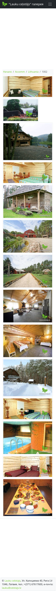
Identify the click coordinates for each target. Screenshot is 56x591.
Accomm (20, 71)
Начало (7, 71)
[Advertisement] (28, 39)
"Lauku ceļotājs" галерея (22, 3)
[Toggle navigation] (50, 4)
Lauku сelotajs (12, 580)
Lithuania (33, 71)
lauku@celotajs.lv (11, 588)
